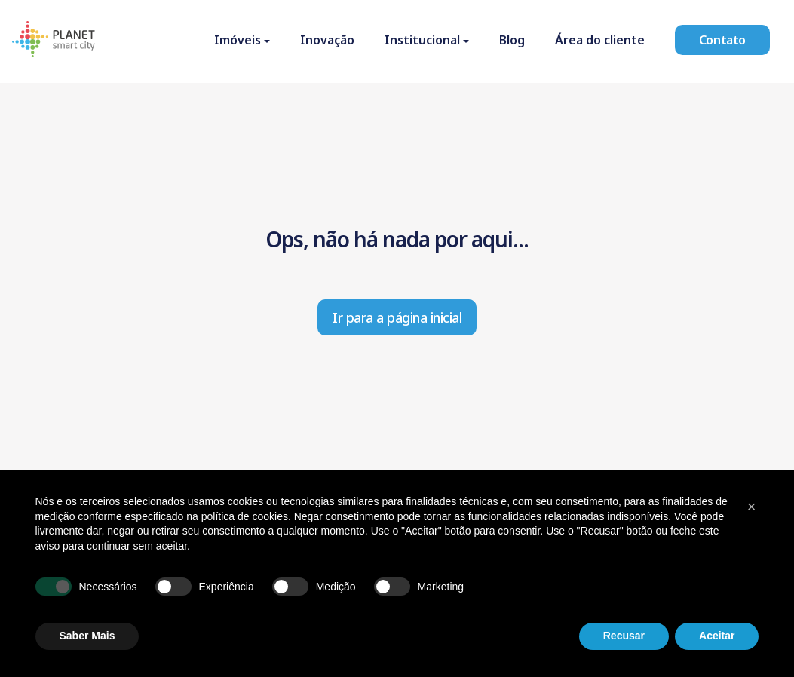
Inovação (327, 40)
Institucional (422, 40)
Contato (722, 40)
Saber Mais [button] (87, 636)
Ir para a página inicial (397, 317)
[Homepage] (53, 41)
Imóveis (237, 40)
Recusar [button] (624, 636)
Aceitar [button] (716, 636)
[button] (752, 507)
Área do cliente (600, 40)
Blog (512, 40)
